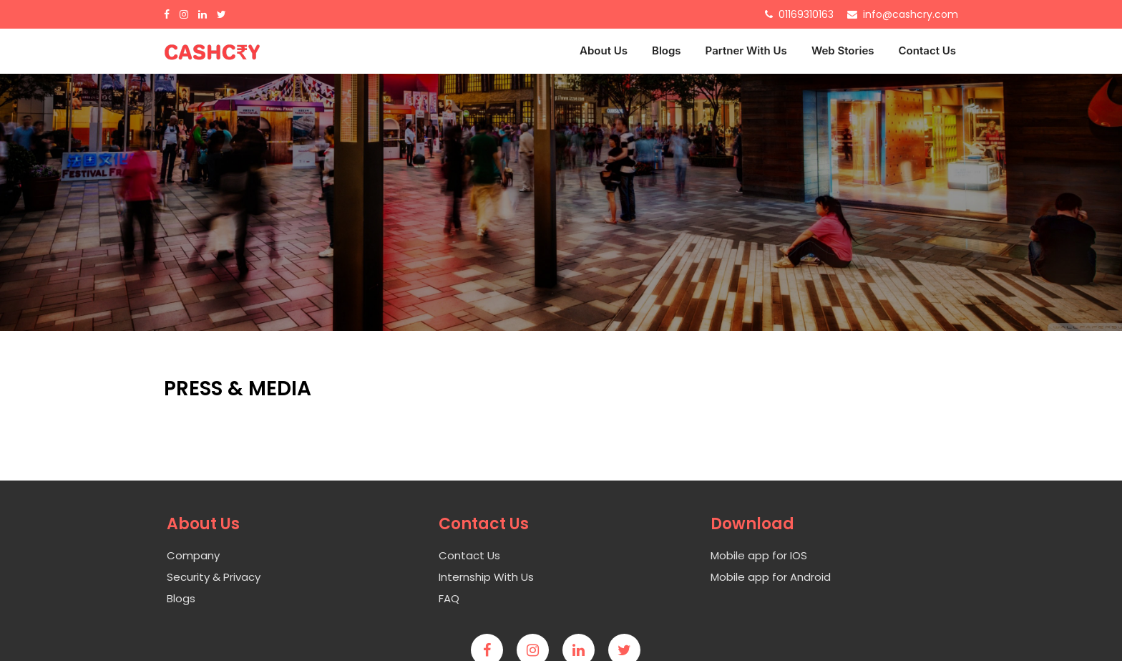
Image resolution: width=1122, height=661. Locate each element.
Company (193, 555)
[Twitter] (225, 14)
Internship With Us (486, 576)
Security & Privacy (213, 576)
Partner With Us (746, 50)
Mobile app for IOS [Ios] (759, 555)
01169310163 (806, 14)
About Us (604, 50)
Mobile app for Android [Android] (771, 576)
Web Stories (842, 50)
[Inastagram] (187, 14)
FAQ (449, 598)
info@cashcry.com (910, 14)
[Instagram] (538, 651)
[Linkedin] (583, 651)
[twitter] (629, 651)
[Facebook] (170, 14)
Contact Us (927, 50)
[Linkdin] (206, 14)
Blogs (666, 50)
